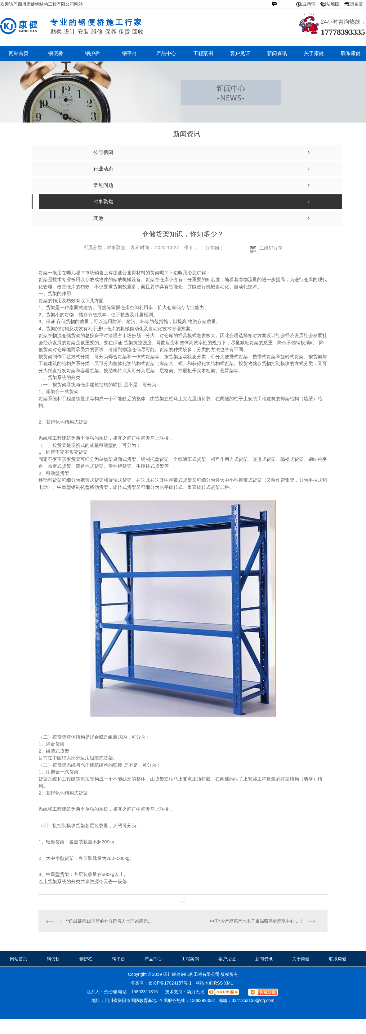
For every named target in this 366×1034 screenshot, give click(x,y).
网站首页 (18, 958)
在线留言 (354, 3)
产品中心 (153, 958)
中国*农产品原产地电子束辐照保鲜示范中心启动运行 (260, 921)
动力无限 (195, 991)
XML (229, 983)
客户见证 (227, 958)
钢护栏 (85, 958)
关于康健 (301, 958)
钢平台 (118, 958)
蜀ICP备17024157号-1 (170, 983)
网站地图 (330, 3)
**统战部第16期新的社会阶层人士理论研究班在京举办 (111, 921)
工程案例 (190, 958)
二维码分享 (271, 248)
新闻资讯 (264, 958)
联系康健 (337, 958)
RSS (219, 983)
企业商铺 (306, 3)
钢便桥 (53, 958)
